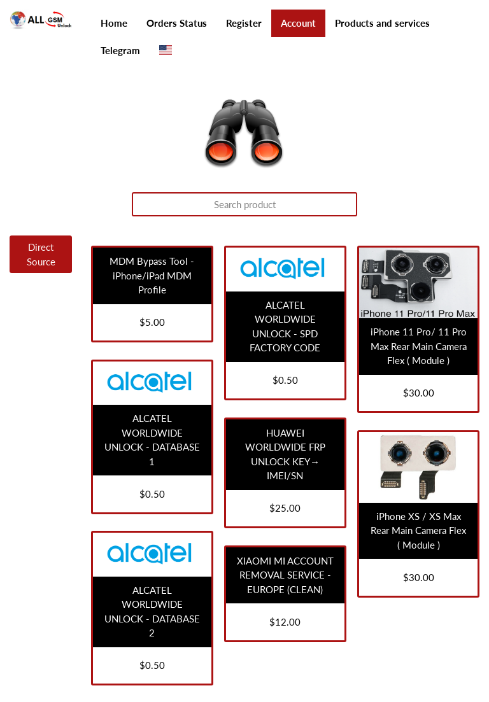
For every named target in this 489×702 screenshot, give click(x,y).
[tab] (34, 254)
